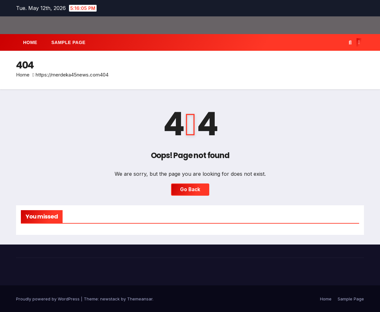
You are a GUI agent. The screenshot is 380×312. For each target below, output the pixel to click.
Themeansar (139, 298)
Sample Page (68, 42)
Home (30, 42)
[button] (350, 42)
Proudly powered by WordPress (48, 298)
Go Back (190, 189)
